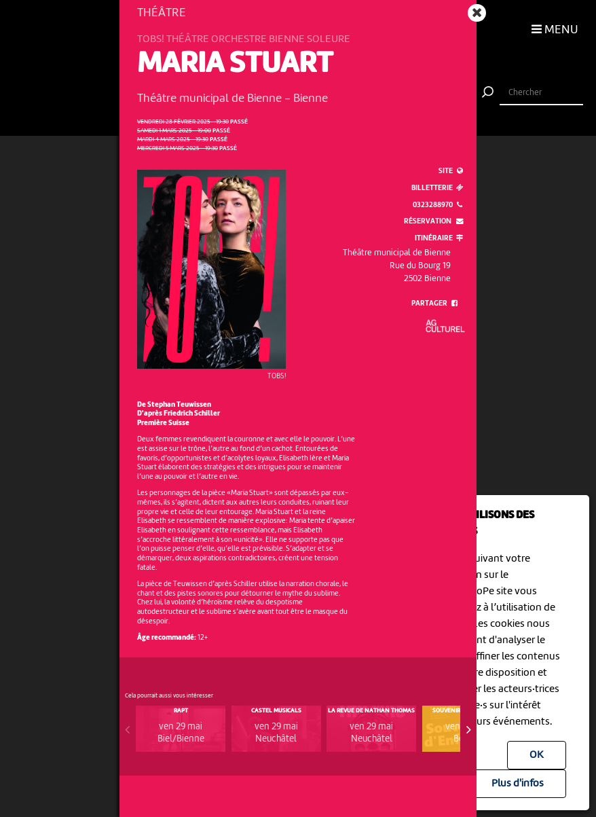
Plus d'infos (517, 783)
